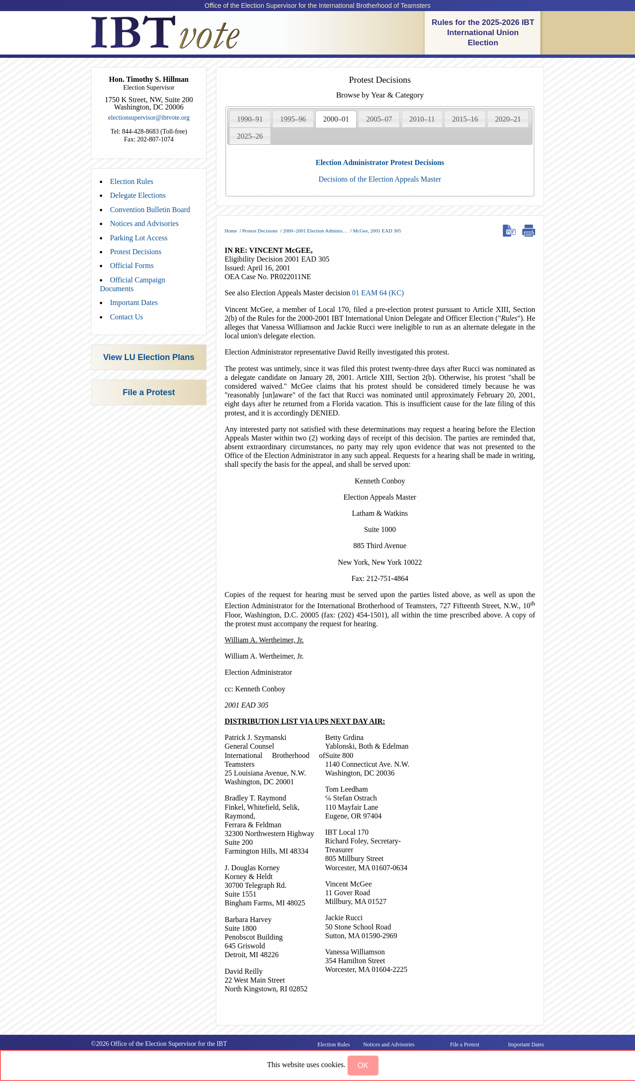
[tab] (250, 118)
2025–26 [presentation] (250, 136)
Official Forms (131, 265)
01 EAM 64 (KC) (377, 293)
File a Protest (148, 392)
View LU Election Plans (149, 357)
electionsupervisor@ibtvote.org (148, 117)
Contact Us (126, 317)
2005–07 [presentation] (379, 119)
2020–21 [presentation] (508, 119)
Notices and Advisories (144, 223)
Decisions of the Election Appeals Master (379, 179)
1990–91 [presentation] (250, 119)
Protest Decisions (136, 252)
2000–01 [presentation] (336, 119)
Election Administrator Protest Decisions (380, 162)
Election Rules (131, 181)
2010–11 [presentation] (422, 119)
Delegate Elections (137, 195)
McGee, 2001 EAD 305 (377, 230)
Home (231, 230)
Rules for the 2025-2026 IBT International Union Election (483, 32)
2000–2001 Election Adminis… (315, 230)
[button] (363, 1065)
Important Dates (134, 302)
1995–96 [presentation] (293, 119)
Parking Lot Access (138, 238)
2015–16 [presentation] (465, 119)
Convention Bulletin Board (150, 210)
